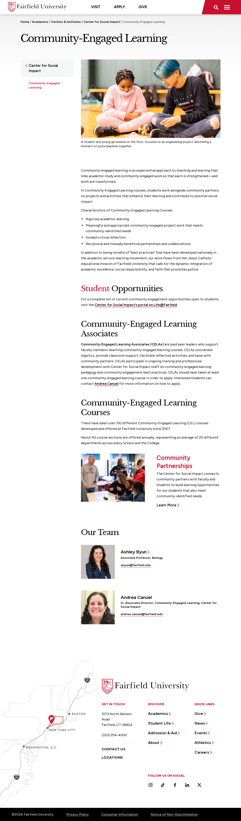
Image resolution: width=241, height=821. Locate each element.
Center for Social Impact (101, 22)
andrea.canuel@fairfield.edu (142, 614)
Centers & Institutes (66, 22)
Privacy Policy (77, 814)
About (153, 742)
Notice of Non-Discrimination (174, 814)
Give (143, 7)
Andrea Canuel (107, 383)
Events (201, 733)
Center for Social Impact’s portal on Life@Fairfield (136, 305)
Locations (112, 757)
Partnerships (38, 117)
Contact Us (114, 749)
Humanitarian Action (44, 110)
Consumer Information (119, 814)
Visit (95, 7)
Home (25, 22)
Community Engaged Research (44, 100)
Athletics (203, 742)
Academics (40, 22)
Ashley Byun (134, 552)
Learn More (166, 505)
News (200, 723)
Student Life (159, 723)
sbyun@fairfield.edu (136, 565)
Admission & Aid (162, 733)
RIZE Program (38, 125)
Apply (119, 7)
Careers (202, 752)
